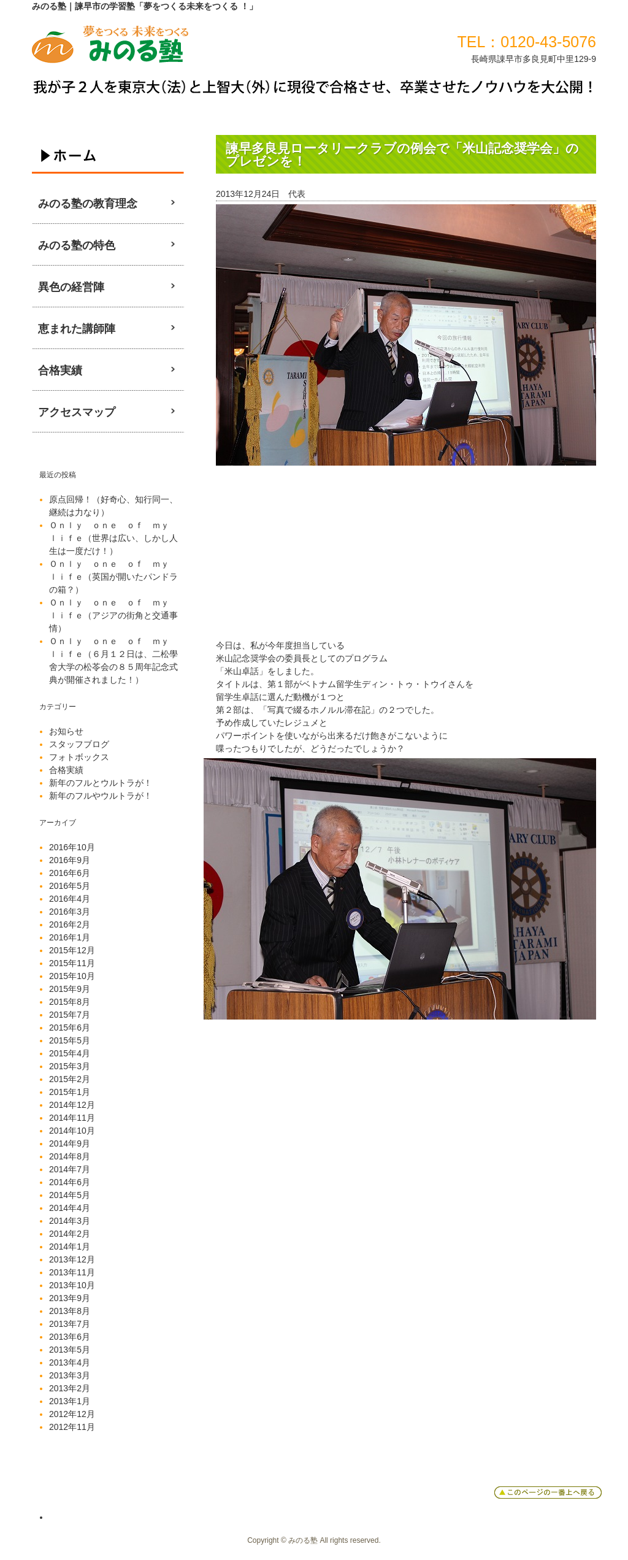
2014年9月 (69, 1143)
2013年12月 (72, 1259)
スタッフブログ (79, 744)
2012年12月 (72, 1414)
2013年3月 (69, 1375)
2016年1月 (69, 937)
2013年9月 (69, 1298)
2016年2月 (69, 924)
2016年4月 (69, 899)
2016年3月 (69, 911)
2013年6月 (69, 1337)
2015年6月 (69, 1027)
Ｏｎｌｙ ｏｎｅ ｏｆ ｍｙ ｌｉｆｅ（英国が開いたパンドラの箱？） (113, 576)
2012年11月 (72, 1427)
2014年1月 (69, 1246)
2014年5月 (69, 1195)
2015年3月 (69, 1066)
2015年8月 (69, 1002)
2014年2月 (69, 1234)
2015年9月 (69, 989)
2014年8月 (69, 1156)
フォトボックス (79, 757)
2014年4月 (69, 1208)
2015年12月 (72, 950)
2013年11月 (72, 1272)
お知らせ (66, 731)
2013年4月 (69, 1362)
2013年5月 (69, 1349)
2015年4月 (69, 1053)
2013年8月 (69, 1311)
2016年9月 (69, 860)
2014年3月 (69, 1221)
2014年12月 (72, 1105)
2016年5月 (69, 886)
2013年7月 (69, 1324)
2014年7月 (69, 1169)
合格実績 (66, 770)
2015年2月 (69, 1079)
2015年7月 (69, 1015)
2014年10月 (72, 1130)
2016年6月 (69, 873)
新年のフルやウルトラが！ (100, 796)
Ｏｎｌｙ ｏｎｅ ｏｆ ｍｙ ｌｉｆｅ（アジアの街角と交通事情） (113, 615)
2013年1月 (69, 1401)
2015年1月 (69, 1092)
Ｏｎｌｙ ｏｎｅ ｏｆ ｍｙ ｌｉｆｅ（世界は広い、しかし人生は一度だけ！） (113, 538)
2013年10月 (72, 1285)
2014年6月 (69, 1182)
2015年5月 (69, 1040)
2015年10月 (72, 976)
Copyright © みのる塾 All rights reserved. (314, 1540)
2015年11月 (72, 963)
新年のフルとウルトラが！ (100, 783)
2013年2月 (69, 1388)
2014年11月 (72, 1118)
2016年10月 (72, 847)
